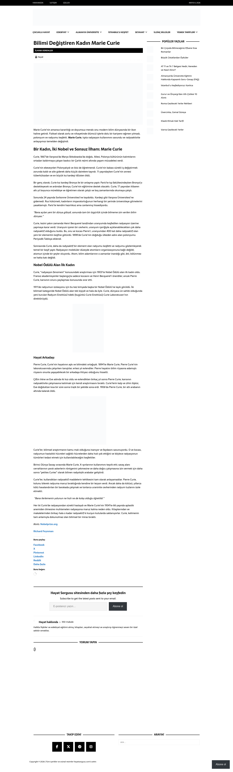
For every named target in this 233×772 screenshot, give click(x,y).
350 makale (67, 629)
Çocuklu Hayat (42, 32)
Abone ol (118, 613)
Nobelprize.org (49, 531)
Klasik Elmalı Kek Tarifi (172, 128)
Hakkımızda (38, 2)
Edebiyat (62, 32)
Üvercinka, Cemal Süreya (173, 119)
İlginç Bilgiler (166, 32)
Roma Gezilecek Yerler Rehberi (176, 110)
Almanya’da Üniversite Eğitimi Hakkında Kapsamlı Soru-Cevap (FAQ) (180, 84)
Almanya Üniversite (89, 32)
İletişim (53, 2)
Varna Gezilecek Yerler (172, 137)
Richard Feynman (44, 538)
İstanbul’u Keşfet (121, 32)
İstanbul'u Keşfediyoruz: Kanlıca (177, 92)
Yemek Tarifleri (42, 39)
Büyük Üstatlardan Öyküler (174, 64)
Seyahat (143, 32)
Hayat (40, 64)
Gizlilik (66, 2)
